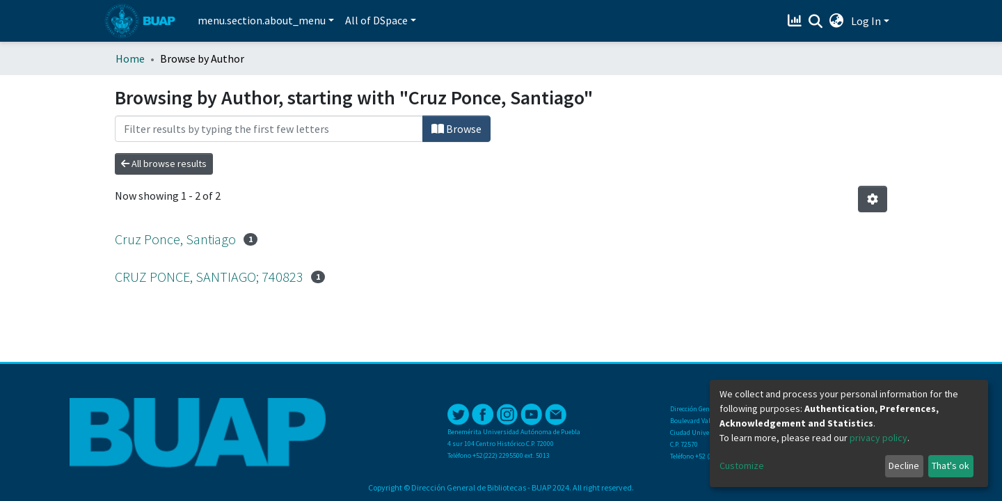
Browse (456, 129)
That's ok (950, 465)
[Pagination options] (872, 199)
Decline (904, 465)
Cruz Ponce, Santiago (175, 239)
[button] (836, 21)
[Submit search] (815, 22)
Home (130, 58)
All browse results (164, 163)
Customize (741, 465)
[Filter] (269, 129)
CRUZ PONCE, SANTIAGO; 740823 (209, 276)
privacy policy (878, 437)
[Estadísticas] (796, 21)
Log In (866, 21)
